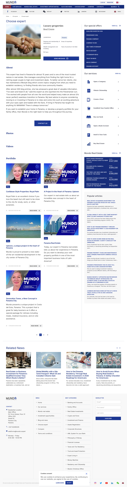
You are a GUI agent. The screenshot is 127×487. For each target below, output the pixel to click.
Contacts (100, 6)
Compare (91, 6)
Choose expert (80, 6)
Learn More (60, 482)
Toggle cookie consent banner (86, 474)
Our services (17, 6)
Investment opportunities (49, 6)
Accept (69, 482)
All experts (15, 16)
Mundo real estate (30, 6)
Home (7, 6)
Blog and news (66, 6)
